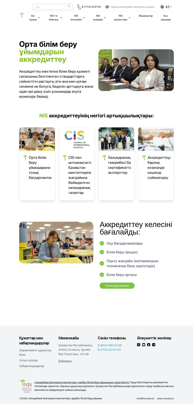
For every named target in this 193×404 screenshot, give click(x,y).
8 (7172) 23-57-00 (109, 349)
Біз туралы (35, 17)
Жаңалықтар (146, 15)
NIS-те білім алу (56, 17)
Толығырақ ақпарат (117, 285)
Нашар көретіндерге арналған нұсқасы (132, 6)
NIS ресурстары (122, 17)
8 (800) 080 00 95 (110, 345)
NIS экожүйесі (78, 17)
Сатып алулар (28, 360)
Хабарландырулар (31, 366)
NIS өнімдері (100, 17)
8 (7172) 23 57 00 (91, 6)
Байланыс (65, 361)
